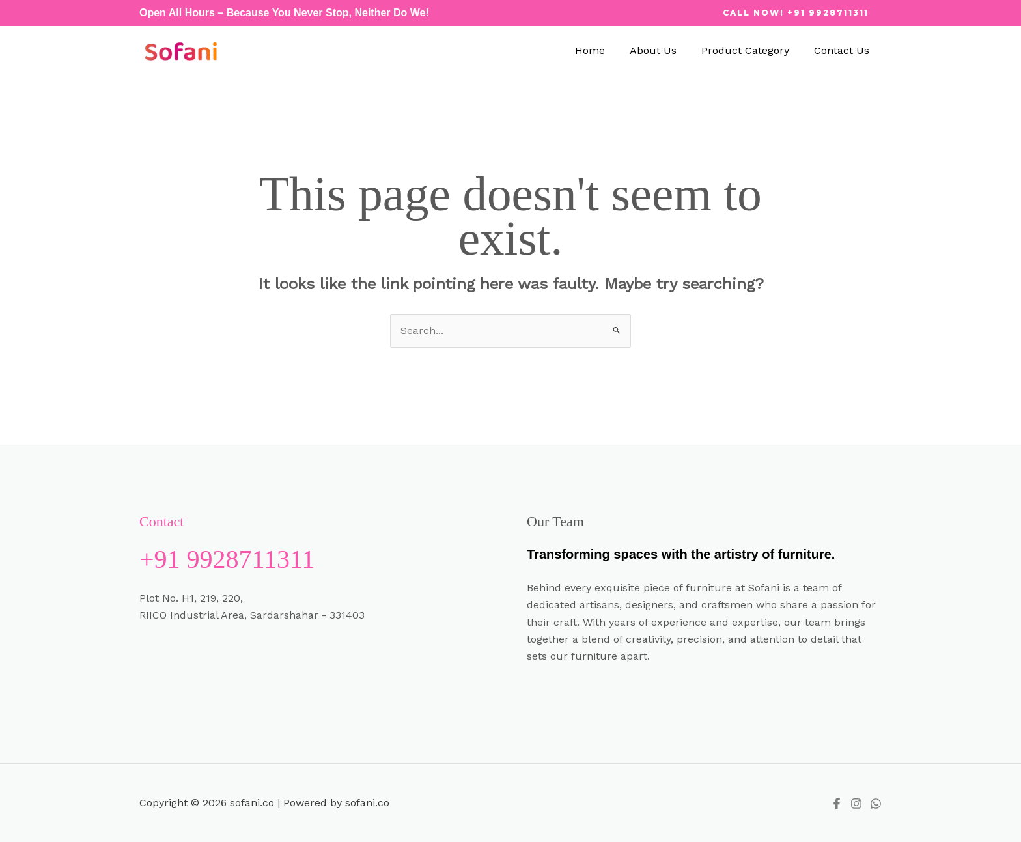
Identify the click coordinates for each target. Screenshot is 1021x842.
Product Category (751, 50)
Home (604, 50)
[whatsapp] (876, 803)
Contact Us (843, 50)
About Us (662, 50)
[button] (796, 13)
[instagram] (856, 803)
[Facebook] (837, 803)
